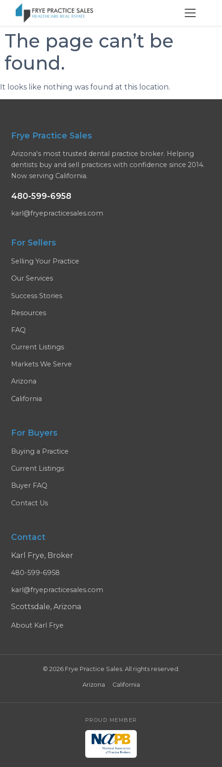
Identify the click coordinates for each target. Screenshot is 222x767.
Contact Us (29, 503)
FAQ (18, 330)
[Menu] (190, 13)
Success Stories (36, 296)
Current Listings (37, 347)
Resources (28, 313)
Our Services (32, 278)
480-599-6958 (41, 196)
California (26, 399)
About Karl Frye (37, 625)
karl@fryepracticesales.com (57, 213)
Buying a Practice (40, 451)
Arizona (23, 381)
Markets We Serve (41, 364)
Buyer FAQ (29, 485)
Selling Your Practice (45, 261)
